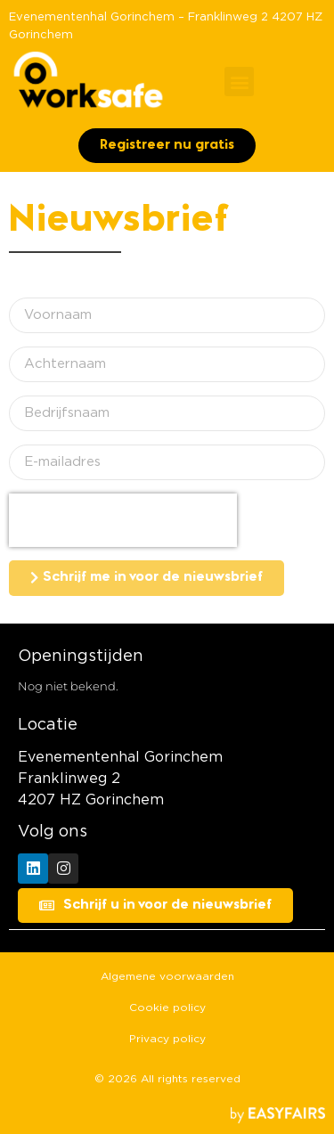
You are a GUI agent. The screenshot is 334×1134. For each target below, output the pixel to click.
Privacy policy (167, 1038)
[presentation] (123, 520)
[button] (239, 81)
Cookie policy (167, 1007)
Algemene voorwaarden (167, 976)
